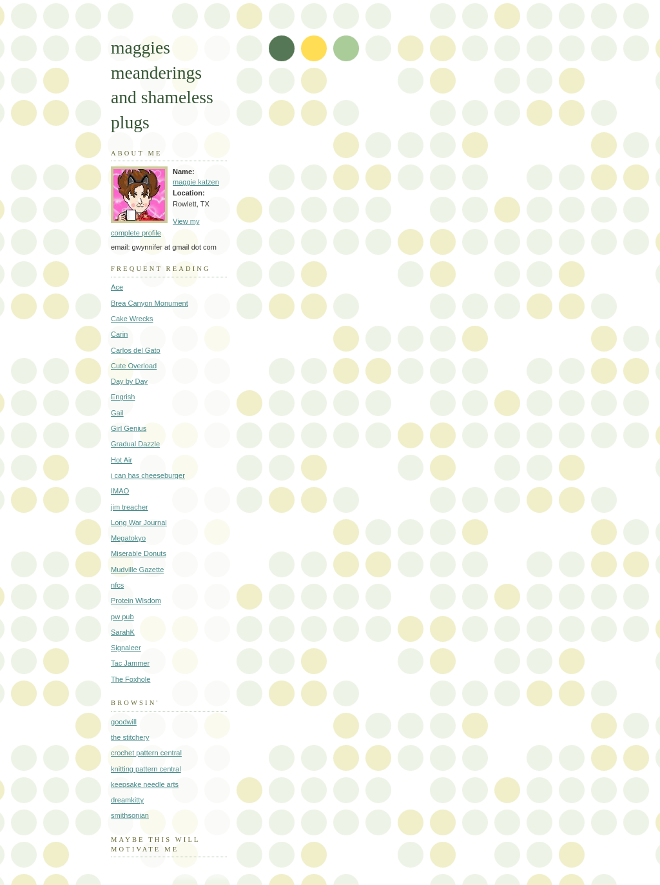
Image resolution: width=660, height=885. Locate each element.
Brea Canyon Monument (149, 303)
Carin (119, 334)
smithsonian (130, 815)
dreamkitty (127, 800)
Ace (117, 287)
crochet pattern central (146, 753)
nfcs (117, 585)
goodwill (124, 722)
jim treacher (129, 507)
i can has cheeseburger (148, 475)
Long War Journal (139, 522)
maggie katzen (196, 182)
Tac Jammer (130, 663)
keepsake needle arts (145, 784)
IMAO (120, 491)
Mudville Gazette (137, 569)
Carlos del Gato (135, 350)
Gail (117, 413)
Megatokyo (128, 538)
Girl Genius (128, 428)
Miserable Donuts (138, 553)
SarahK (123, 632)
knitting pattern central (146, 769)
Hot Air (121, 460)
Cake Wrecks (132, 319)
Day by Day (129, 381)
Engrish (123, 397)
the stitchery (130, 737)
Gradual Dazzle (135, 444)
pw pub (122, 617)
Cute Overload (134, 366)
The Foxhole (130, 679)
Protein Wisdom (136, 600)
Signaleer (126, 647)
